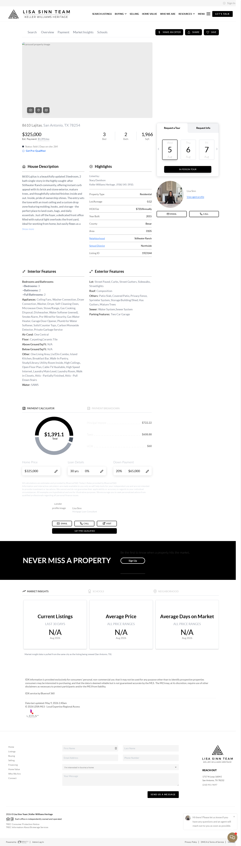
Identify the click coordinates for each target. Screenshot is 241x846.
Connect (12, 778)
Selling (11, 760)
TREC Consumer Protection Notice (22, 824)
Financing (13, 765)
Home (11, 747)
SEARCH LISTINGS (102, 14)
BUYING (121, 14)
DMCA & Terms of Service (212, 842)
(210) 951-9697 (209, 785)
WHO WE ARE (168, 14)
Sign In (229, 3)
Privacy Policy (191, 842)
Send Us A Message (163, 794)
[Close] (234, 816)
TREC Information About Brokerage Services (27, 827)
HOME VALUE (149, 14)
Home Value (14, 769)
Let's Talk (222, 14)
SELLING (134, 14)
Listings (12, 751)
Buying (11, 756)
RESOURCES (187, 14)
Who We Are (14, 774)
